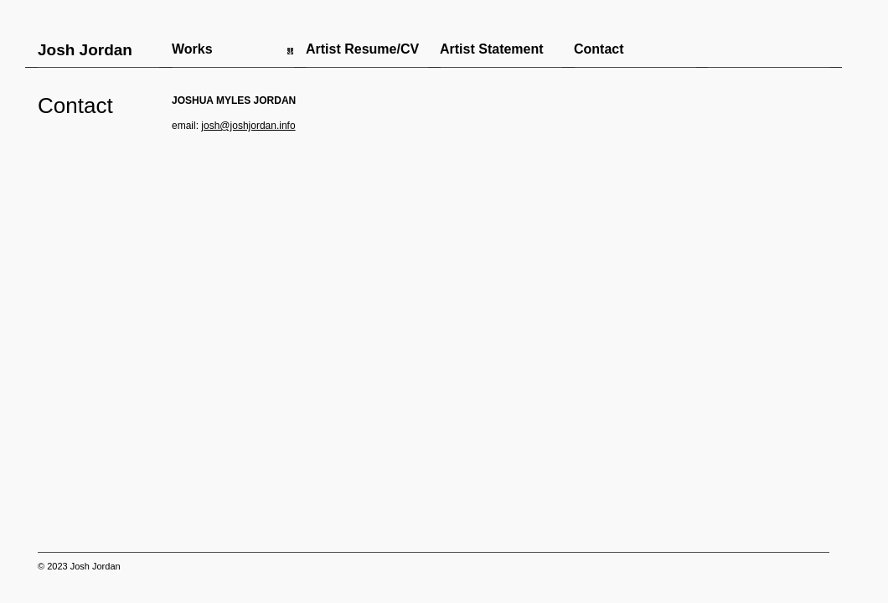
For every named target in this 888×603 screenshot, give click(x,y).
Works (192, 49)
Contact (599, 49)
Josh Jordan (85, 50)
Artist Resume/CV (362, 49)
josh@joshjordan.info (248, 125)
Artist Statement (492, 49)
